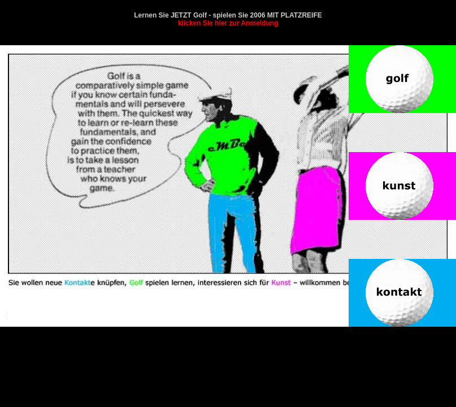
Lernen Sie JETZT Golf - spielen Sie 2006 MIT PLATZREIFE (228, 19)
